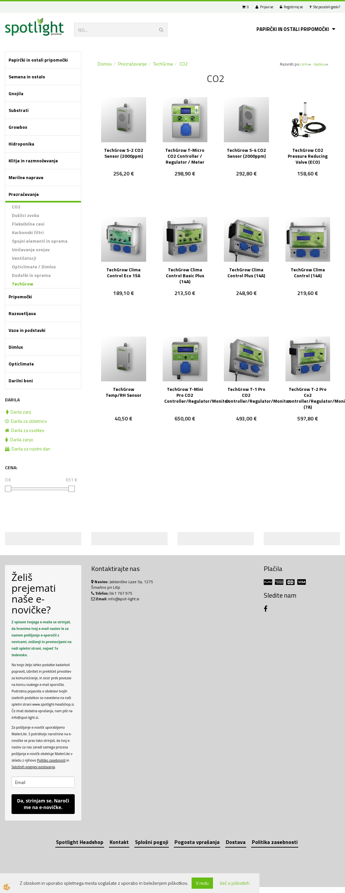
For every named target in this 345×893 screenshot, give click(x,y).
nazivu (321, 64)
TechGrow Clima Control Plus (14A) (246, 272)
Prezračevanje (132, 63)
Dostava (236, 842)
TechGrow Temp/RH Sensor (124, 392)
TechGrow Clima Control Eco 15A (123, 272)
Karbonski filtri (28, 232)
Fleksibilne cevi (28, 223)
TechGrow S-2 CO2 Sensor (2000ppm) (123, 153)
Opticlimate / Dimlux (34, 266)
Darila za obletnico (26, 421)
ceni (305, 64)
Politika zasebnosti (275, 842)
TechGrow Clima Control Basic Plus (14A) (185, 275)
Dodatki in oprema (31, 275)
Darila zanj (18, 411)
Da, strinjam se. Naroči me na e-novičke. (43, 804)
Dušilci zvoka (25, 215)
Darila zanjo (19, 439)
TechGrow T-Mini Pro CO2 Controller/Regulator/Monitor (186, 395)
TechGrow (22, 283)
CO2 (16, 206)
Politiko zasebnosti (51, 760)
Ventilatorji (24, 258)
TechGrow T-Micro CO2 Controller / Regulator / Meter (184, 156)
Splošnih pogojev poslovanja (33, 767)
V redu (202, 882)
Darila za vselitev (24, 430)
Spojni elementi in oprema (39, 240)
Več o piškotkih (235, 883)
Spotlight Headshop (79, 842)
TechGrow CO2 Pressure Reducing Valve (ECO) (308, 156)
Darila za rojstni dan (27, 448)
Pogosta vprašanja (197, 842)
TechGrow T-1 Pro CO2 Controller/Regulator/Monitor (247, 395)
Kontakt (119, 842)
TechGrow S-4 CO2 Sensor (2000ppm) (246, 153)
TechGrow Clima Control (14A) (308, 272)
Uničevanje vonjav (31, 249)
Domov (105, 63)
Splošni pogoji (151, 842)
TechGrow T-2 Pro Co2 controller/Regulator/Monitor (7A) (309, 398)
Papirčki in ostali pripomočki (292, 29)
